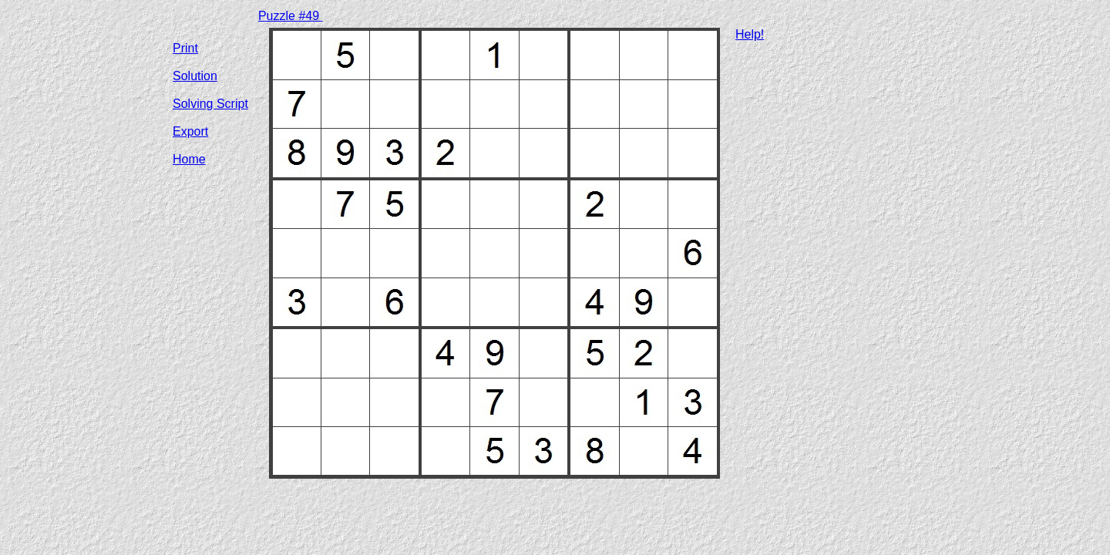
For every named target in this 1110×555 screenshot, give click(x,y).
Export (190, 131)
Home (189, 159)
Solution (195, 75)
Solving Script (210, 103)
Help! (749, 34)
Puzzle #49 (290, 15)
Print (185, 48)
